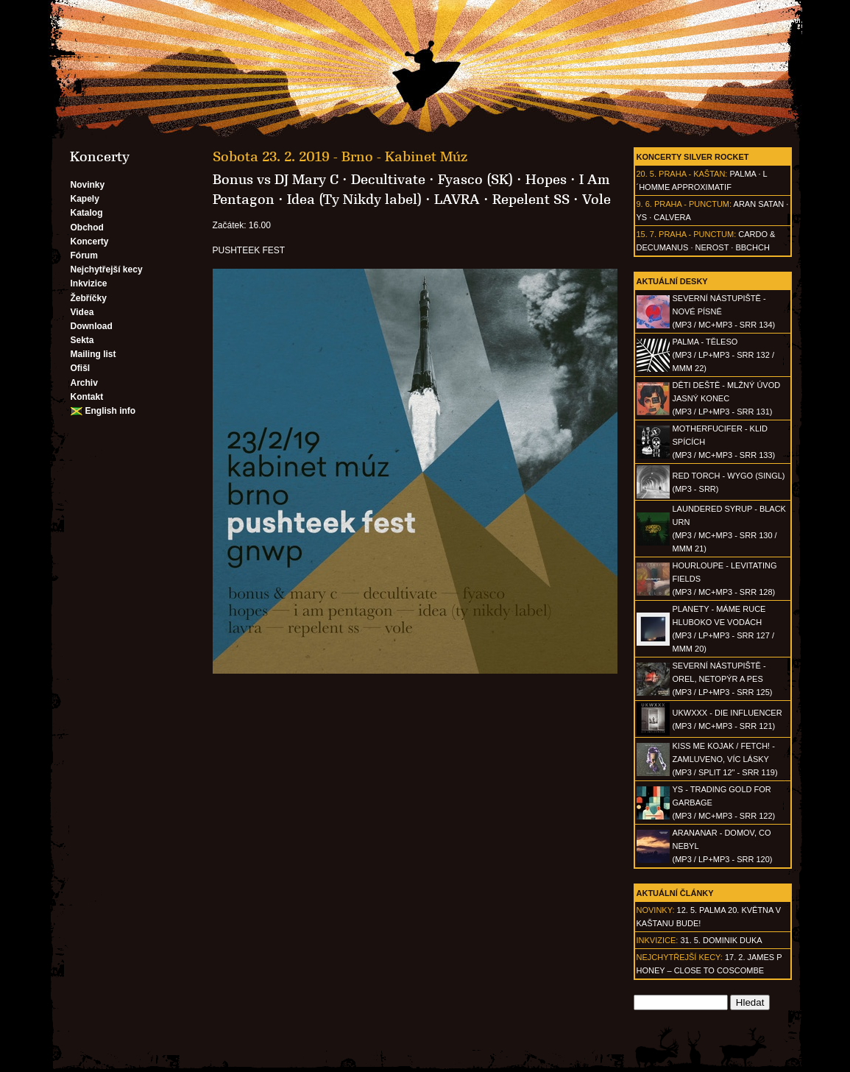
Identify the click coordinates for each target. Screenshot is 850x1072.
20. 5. (647, 173)
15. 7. (647, 234)
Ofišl (81, 368)
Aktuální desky (672, 281)
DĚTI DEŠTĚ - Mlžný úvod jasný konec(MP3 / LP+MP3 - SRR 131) (727, 398)
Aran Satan (759, 204)
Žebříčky (89, 298)
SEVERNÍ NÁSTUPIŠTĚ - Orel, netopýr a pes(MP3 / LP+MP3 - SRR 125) (723, 679)
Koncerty (90, 241)
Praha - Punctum (691, 204)
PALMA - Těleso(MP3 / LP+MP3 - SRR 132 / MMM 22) (723, 355)
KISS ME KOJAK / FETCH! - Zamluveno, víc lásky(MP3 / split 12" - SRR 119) (725, 759)
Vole (596, 199)
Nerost (712, 247)
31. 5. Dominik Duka (721, 940)
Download (92, 326)
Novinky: (656, 910)
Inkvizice (89, 283)
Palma (742, 173)
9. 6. (644, 204)
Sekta (82, 340)
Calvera (672, 217)
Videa (82, 312)
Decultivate (388, 180)
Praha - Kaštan (692, 173)
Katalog (87, 213)
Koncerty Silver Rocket (693, 156)
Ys (642, 217)
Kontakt (87, 397)
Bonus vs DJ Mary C (276, 180)
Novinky (88, 185)
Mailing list (93, 354)
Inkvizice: (658, 940)
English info (110, 411)
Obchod (87, 227)
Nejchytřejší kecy (107, 269)
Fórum (84, 255)
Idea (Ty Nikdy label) (354, 199)
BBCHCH (752, 247)
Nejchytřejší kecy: (680, 957)
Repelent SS (531, 199)
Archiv (84, 383)
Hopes (546, 180)
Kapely (85, 199)
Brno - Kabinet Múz (404, 157)
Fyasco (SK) (475, 180)
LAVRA (457, 199)
